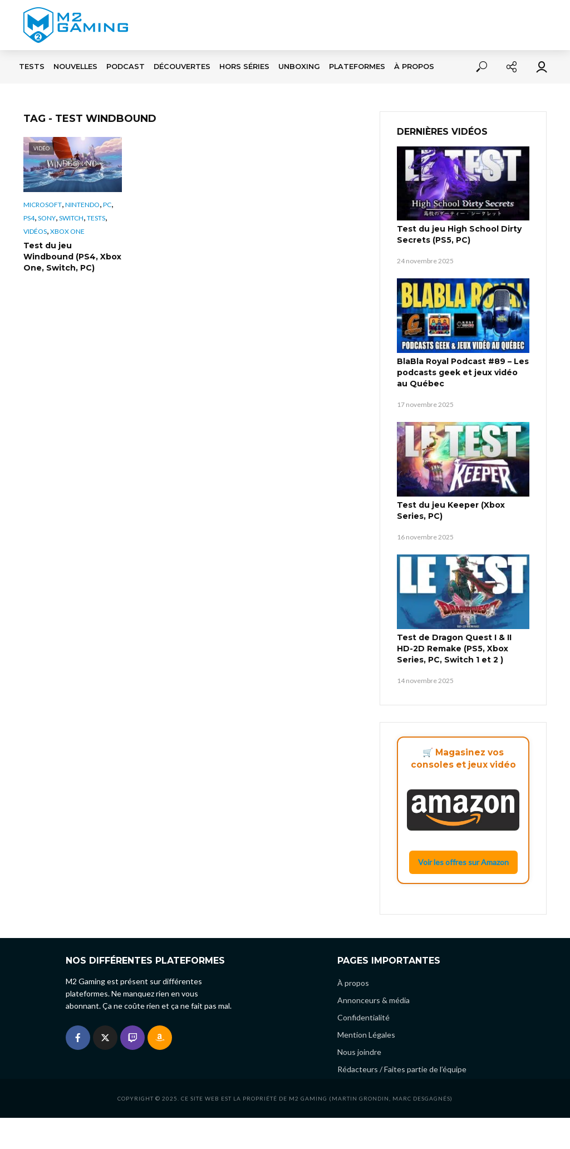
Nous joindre (359, 1052)
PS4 (29, 218)
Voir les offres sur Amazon (463, 862)
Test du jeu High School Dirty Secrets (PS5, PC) (459, 234)
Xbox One (67, 231)
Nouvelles (75, 66)
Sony (47, 218)
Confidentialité (363, 1017)
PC (107, 204)
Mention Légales (366, 1034)
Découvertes (182, 66)
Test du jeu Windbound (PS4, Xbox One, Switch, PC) (72, 256)
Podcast (125, 66)
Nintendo (82, 204)
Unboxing (299, 66)
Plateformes (357, 66)
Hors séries (244, 66)
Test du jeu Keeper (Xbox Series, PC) (451, 510)
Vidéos (35, 231)
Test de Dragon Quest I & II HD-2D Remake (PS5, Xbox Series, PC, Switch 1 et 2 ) (454, 648)
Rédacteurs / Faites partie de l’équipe (401, 1069)
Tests (32, 66)
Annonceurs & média (373, 1000)
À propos (414, 66)
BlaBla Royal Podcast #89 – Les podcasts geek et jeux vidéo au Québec (463, 372)
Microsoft (42, 204)
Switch (71, 218)
